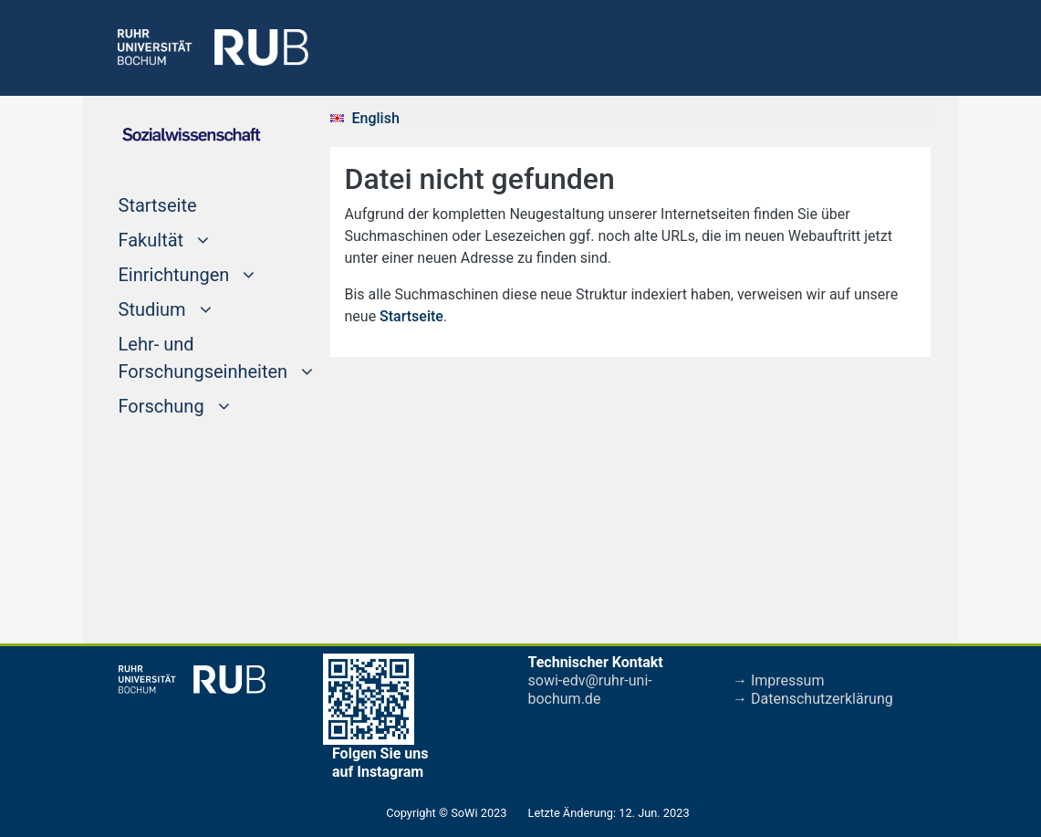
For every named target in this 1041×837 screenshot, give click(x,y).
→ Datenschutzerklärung (813, 698)
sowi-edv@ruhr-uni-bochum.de (590, 689)
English (376, 118)
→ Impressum (778, 680)
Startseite (192, 203)
